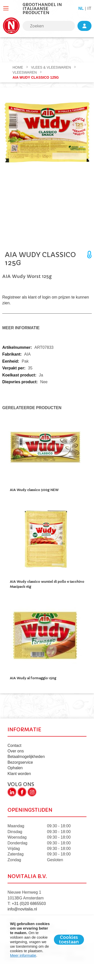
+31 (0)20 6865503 (29, 903)
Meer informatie (23, 955)
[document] (47, 940)
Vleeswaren (25, 72)
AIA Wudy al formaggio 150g (33, 678)
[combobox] (49, 26)
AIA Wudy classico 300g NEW (34, 490)
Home (18, 67)
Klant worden (19, 774)
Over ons (16, 751)
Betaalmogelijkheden (26, 756)
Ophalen (15, 768)
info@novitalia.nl (22, 909)
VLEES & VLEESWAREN (51, 67)
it (89, 8)
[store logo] (11, 26)
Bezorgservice (20, 762)
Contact (14, 745)
